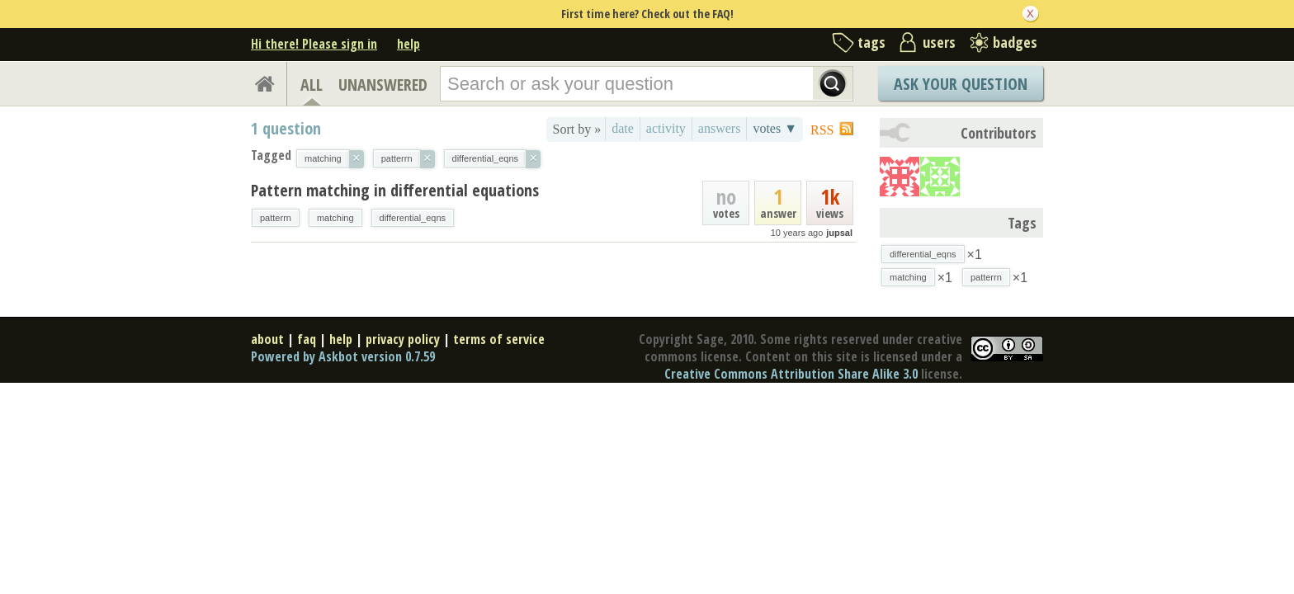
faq (306, 339)
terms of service (499, 339)
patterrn (275, 218)
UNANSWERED (382, 84)
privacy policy (403, 339)
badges (1015, 42)
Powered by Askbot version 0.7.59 (343, 356)
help (408, 44)
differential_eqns (413, 218)
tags (871, 42)
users (939, 42)
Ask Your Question (960, 84)
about (267, 339)
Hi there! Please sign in (314, 44)
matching (335, 218)
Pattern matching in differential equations (395, 190)
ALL (311, 84)
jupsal (839, 233)
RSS (822, 130)
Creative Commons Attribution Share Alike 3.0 (791, 374)
